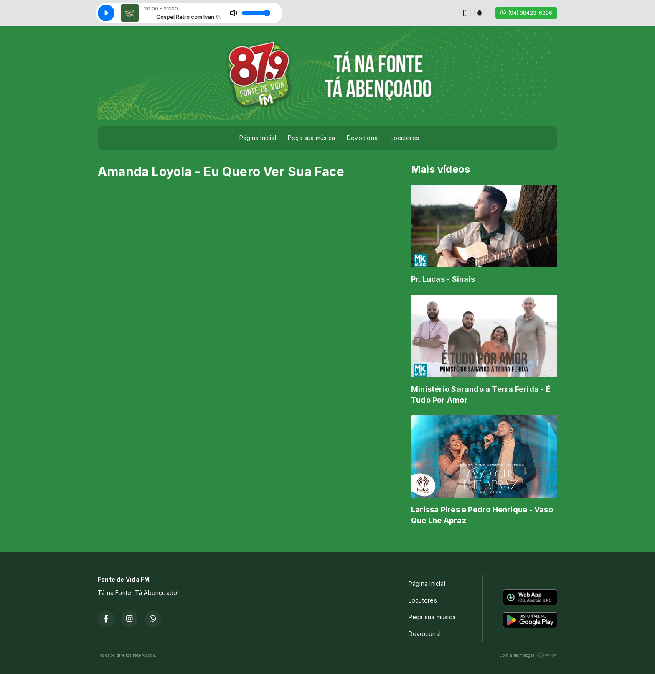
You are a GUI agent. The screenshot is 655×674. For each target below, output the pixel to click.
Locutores (405, 137)
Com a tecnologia (528, 655)
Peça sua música (311, 137)
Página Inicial (257, 137)
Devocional (363, 137)
